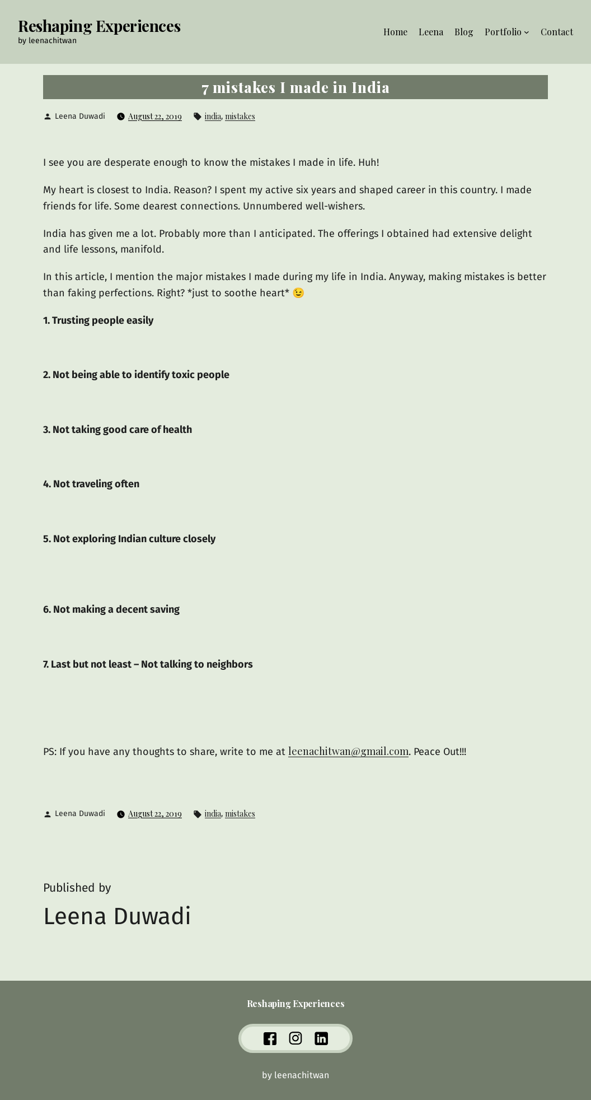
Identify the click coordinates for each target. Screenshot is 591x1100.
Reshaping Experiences (99, 25)
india (213, 116)
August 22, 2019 (155, 116)
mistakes (240, 116)
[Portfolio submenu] (526, 32)
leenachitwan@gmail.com (348, 751)
